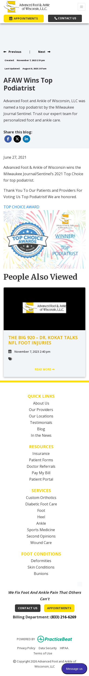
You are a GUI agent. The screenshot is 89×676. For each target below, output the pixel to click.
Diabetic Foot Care (41, 504)
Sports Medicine (41, 529)
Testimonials (41, 422)
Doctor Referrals (41, 466)
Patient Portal (41, 479)
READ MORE (45, 369)
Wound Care (41, 542)
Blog (41, 428)
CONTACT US (65, 18)
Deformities (41, 560)
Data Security (48, 647)
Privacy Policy (26, 647)
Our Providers (41, 409)
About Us (41, 403)
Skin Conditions (41, 567)
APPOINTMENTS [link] (23, 18)
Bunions (41, 573)
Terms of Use (43, 653)
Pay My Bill (41, 472)
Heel (41, 516)
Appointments (59, 608)
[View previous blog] (12, 52)
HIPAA (64, 647)
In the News (41, 435)
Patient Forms (41, 459)
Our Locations (41, 416)
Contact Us (27, 608)
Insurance (41, 453)
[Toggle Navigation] (81, 7)
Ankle (41, 523)
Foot (41, 510)
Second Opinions (41, 536)
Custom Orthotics (41, 497)
